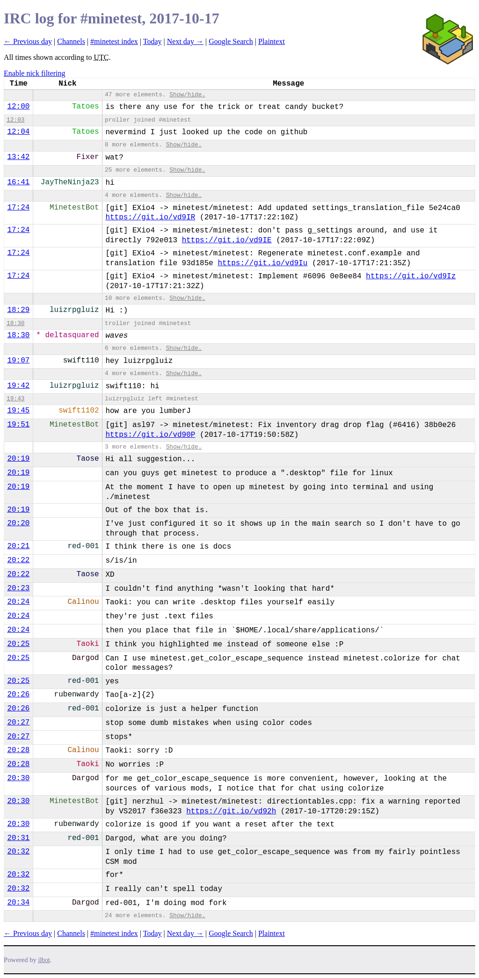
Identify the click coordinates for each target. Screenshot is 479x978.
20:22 (18, 560)
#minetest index (114, 41)
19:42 (18, 386)
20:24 (18, 602)
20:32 (18, 852)
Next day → (185, 41)
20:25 (18, 644)
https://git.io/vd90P (150, 435)
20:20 (18, 523)
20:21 (18, 546)
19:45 (18, 410)
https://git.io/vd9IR (150, 217)
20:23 (18, 588)
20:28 (18, 750)
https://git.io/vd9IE (227, 240)
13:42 (18, 157)
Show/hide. (187, 94)
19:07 (18, 360)
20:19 (18, 459)
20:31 (18, 838)
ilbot (44, 960)
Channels (71, 41)
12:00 (18, 106)
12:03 (15, 119)
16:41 (18, 182)
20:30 (18, 778)
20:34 (18, 902)
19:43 (15, 398)
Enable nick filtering (34, 73)
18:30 (15, 323)
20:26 (18, 694)
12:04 (18, 132)
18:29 (18, 310)
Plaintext (271, 41)
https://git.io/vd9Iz (411, 276)
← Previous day (28, 41)
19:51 (18, 424)
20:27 (18, 722)
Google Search (231, 41)
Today (152, 41)
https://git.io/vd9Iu (262, 263)
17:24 (18, 207)
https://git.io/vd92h (231, 811)
